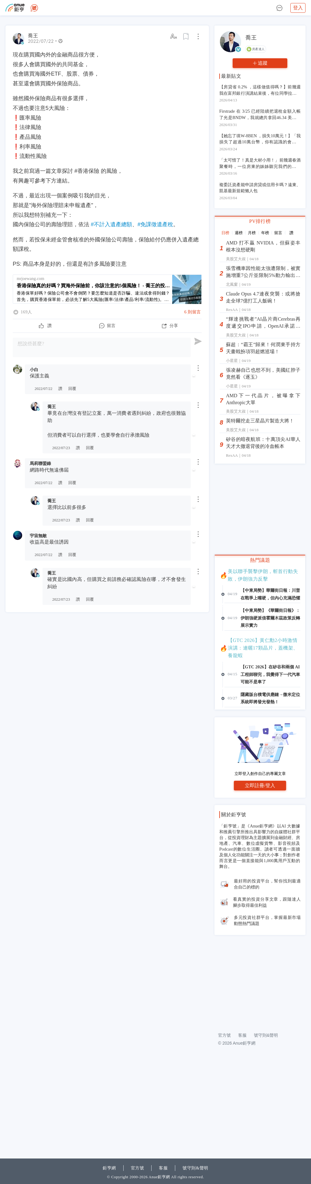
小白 (34, 369)
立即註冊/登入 (260, 868)
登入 (298, 7)
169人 (26, 312)
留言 (278, 233)
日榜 (225, 233)
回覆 (72, 389)
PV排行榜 (260, 221)
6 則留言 (192, 312)
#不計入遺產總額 (111, 224)
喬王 (51, 406)
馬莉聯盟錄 (40, 463)
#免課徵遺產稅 (155, 224)
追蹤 (263, 63)
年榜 (265, 233)
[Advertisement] (107, 657)
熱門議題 (260, 560)
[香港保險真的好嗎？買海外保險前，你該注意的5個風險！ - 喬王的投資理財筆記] (107, 289)
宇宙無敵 (38, 535)
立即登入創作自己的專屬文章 (260, 857)
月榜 (252, 233)
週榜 (239, 233)
